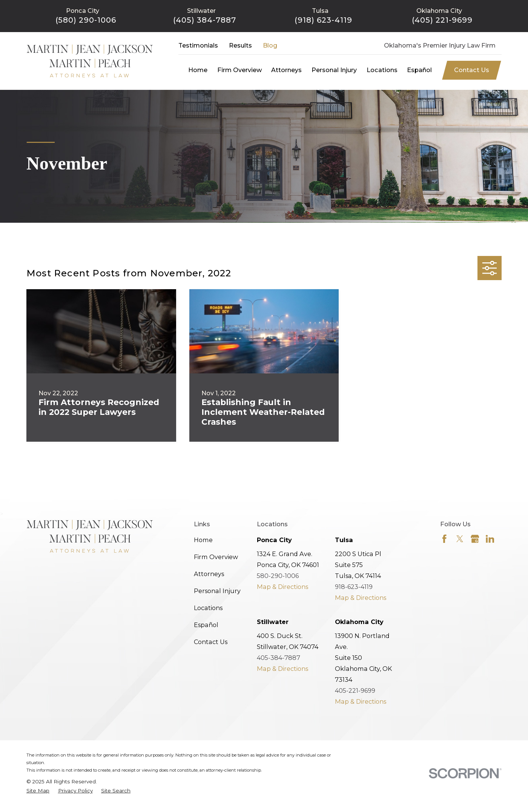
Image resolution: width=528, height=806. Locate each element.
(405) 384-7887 (204, 20)
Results (240, 45)
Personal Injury (217, 591)
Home (203, 540)
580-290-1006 (278, 575)
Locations (208, 608)
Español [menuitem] (419, 70)
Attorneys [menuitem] (286, 70)
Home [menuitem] (197, 70)
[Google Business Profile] (475, 539)
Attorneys (209, 574)
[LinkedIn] (490, 539)
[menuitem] (37, 790)
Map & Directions (282, 586)
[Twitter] (460, 539)
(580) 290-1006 (86, 20)
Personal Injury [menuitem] (334, 70)
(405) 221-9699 (442, 20)
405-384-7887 (278, 657)
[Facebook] (444, 539)
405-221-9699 (355, 690)
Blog (270, 45)
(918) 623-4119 (323, 20)
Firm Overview (216, 557)
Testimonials (198, 45)
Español (206, 625)
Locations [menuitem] (382, 70)
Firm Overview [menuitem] (239, 70)
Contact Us (471, 70)
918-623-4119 (354, 586)
